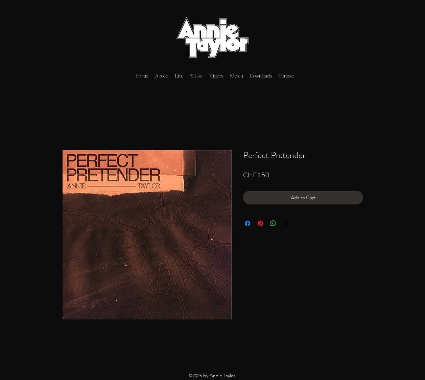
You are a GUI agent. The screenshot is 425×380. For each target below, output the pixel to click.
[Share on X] (286, 223)
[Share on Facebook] (247, 223)
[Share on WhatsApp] (273, 223)
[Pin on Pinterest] (260, 223)
